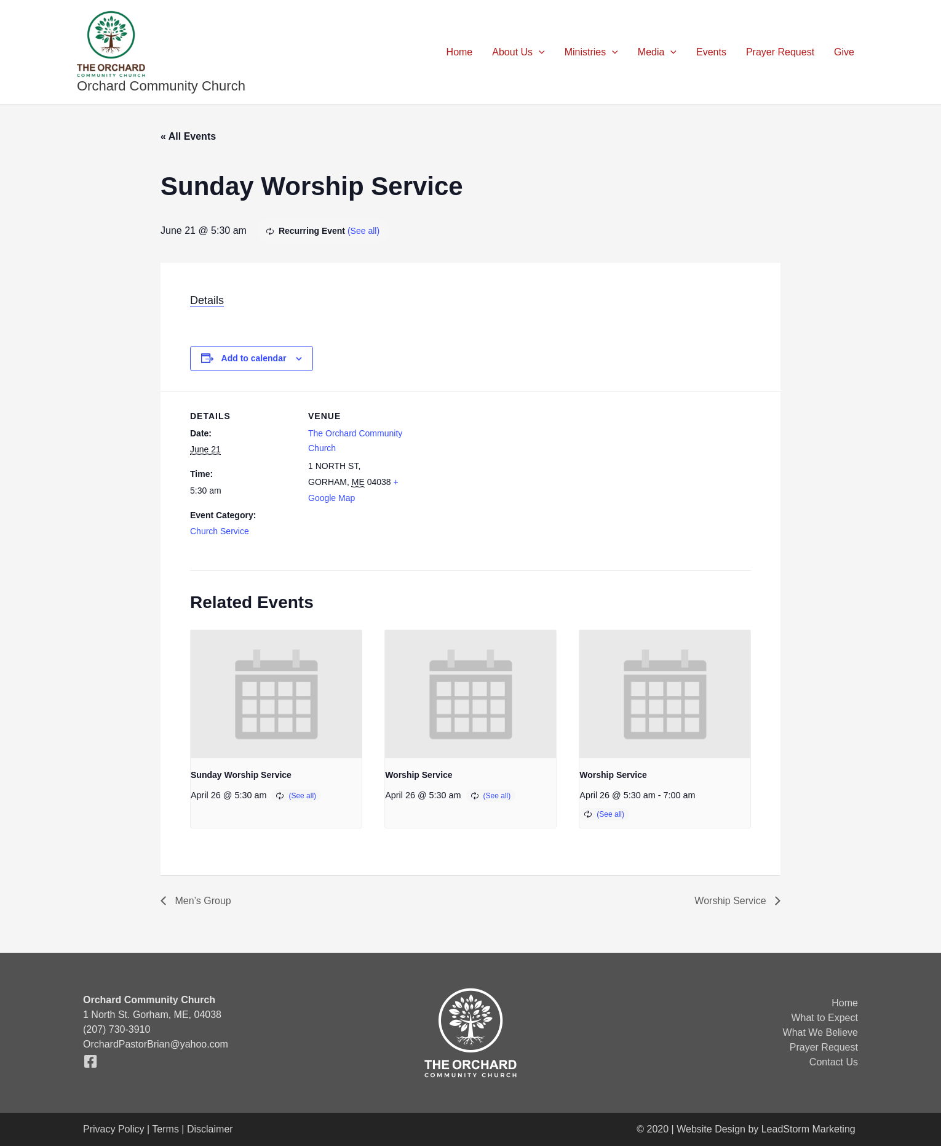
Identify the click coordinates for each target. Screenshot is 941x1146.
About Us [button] (518, 52)
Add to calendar (254, 358)
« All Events (188, 136)
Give (844, 52)
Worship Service (418, 775)
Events (711, 52)
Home (460, 52)
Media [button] (657, 52)
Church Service (219, 531)
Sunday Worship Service (241, 775)
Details (207, 300)
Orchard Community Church (161, 86)
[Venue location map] (491, 476)
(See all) (363, 231)
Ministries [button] (591, 52)
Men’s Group (201, 901)
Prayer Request (780, 52)
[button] (539, 52)
